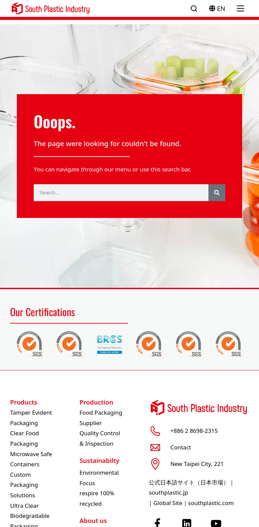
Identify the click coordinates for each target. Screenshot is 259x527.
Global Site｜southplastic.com (193, 503)
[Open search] (193, 8)
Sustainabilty (99, 460)
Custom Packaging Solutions (24, 485)
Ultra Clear (24, 505)
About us (93, 520)
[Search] (216, 192)
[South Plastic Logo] (50, 8)
